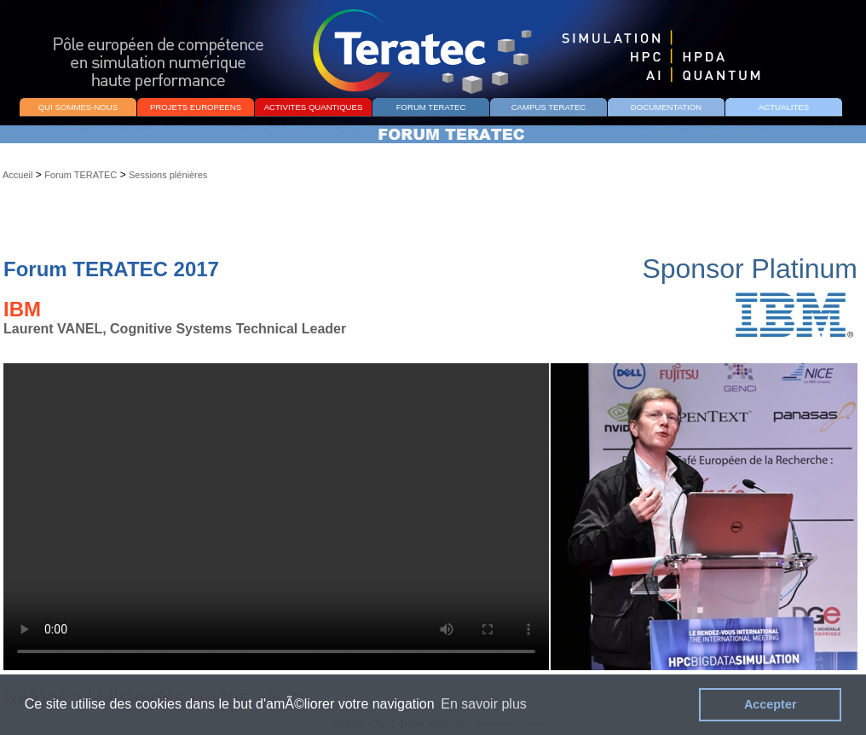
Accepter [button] (770, 704)
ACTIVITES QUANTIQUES (313, 107)
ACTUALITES (784, 107)
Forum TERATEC (80, 175)
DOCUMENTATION (666, 107)
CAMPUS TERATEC (548, 107)
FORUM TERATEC (431, 107)
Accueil (17, 175)
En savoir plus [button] (484, 704)
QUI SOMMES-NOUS (78, 107)
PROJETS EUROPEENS (195, 107)
